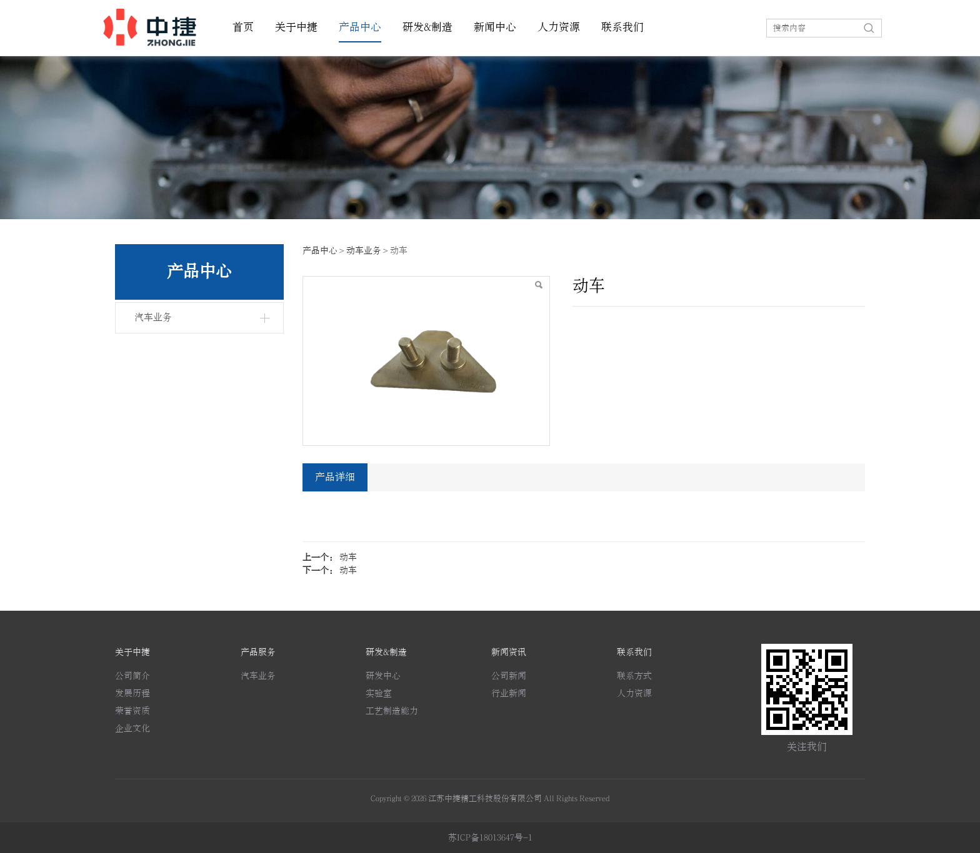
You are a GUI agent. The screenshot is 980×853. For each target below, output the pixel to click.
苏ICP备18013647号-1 (490, 837)
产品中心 (360, 27)
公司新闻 (508, 676)
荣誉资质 (132, 711)
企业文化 (132, 728)
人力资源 (559, 27)
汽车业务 (153, 317)
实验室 (379, 693)
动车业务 (363, 250)
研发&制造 (427, 27)
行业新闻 (508, 693)
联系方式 (634, 676)
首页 (243, 27)
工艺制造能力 (392, 711)
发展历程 (132, 693)
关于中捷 (296, 27)
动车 (348, 557)
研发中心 (383, 676)
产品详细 (335, 477)
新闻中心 (495, 27)
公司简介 (132, 676)
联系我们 (622, 27)
